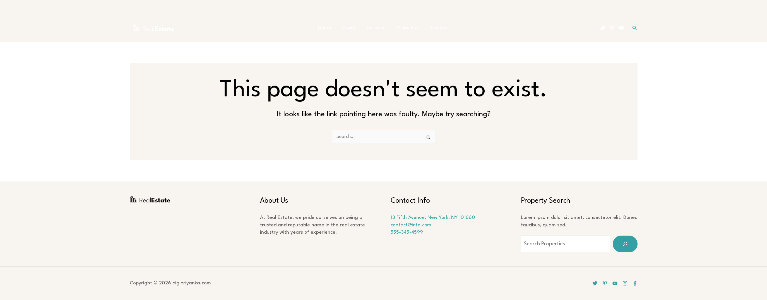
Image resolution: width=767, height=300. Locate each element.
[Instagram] (624, 283)
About (352, 27)
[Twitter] (602, 27)
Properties (405, 27)
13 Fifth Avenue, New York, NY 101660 (433, 217)
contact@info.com (411, 225)
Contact (434, 27)
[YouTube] (621, 27)
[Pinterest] (612, 27)
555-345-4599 (407, 232)
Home (330, 27)
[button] (634, 28)
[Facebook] (635, 283)
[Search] (625, 244)
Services (376, 27)
